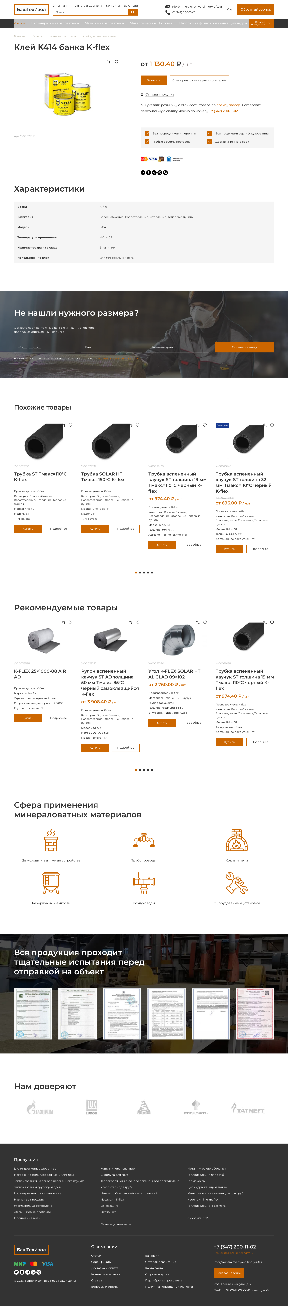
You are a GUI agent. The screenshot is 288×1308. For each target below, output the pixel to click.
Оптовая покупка (159, 95)
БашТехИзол (31, 1250)
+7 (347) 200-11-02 (183, 13)
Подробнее (58, 529)
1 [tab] (136, 574)
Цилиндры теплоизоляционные (37, 1194)
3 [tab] (144, 574)
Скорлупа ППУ (198, 1219)
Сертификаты (101, 1262)
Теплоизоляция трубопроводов (37, 1188)
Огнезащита (110, 1206)
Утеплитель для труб (116, 1188)
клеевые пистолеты (62, 36)
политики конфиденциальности (120, 359)
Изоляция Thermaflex (202, 1200)
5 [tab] (152, 574)
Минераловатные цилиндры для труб (215, 1194)
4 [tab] (148, 574)
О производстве (157, 1275)
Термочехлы (196, 1182)
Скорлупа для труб (114, 1175)
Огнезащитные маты (116, 1225)
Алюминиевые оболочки (32, 1213)
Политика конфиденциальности (169, 1287)
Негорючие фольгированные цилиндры (213, 26)
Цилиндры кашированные (207, 1188)
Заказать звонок (230, 1274)
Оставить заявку (244, 348)
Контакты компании (106, 1275)
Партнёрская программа (163, 1281)
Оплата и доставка (88, 7)
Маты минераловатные (104, 26)
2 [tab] (140, 574)
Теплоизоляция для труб (205, 1175)
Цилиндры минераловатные (55, 26)
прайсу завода (228, 106)
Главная (19, 36)
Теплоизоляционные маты (206, 1206)
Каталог (37, 36)
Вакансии (131, 7)
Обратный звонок (256, 11)
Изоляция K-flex (112, 1200)
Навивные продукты (29, 1200)
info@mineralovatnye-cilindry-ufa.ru (196, 8)
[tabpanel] (43, 479)
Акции (19, 26)
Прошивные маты (27, 1219)
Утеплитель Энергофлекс (33, 1206)
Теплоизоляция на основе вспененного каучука (49, 1182)
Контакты (113, 7)
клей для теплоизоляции (100, 36)
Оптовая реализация (160, 1262)
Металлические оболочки (151, 26)
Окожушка (108, 1213)
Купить (28, 529)
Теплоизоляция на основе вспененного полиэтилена (140, 1182)
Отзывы (97, 1281)
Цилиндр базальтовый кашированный (129, 1194)
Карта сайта (154, 1269)
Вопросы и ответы (104, 1287)
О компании (62, 7)
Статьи (96, 1256)
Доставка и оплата (104, 1269)
